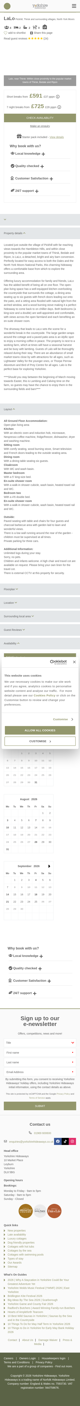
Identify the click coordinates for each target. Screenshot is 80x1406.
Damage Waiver (47, 1340)
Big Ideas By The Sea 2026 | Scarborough (33, 1299)
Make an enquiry (40, 126)
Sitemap (12, 1266)
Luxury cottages (17, 1238)
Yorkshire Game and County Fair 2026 (30, 1304)
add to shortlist (17, 32)
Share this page (43, 32)
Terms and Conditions (17, 1362)
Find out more (63, 1366)
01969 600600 (7, 6)
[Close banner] (74, 662)
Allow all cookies (40, 730)
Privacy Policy (63, 1094)
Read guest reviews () (26, 38)
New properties (17, 1230)
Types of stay (15, 1258)
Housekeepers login (53, 1358)
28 (36, 842)
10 (7, 827)
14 (7, 894)
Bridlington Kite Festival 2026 (25, 1295)
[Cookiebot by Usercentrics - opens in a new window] (51, 662)
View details (57, 137)
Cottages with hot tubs (21, 1246)
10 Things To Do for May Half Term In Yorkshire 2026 (39, 1324)
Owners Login (27, 1358)
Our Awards (15, 1262)
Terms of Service (37, 1098)
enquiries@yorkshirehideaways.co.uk (31, 1141)
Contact (12, 1340)
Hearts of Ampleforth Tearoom (25, 1312)
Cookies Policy (45, 695)
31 (36, 782)
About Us (27, 1340)
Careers (8, 1358)
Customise (60, 719)
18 (36, 894)
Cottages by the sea (20, 1250)
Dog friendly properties (21, 1242)
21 (7, 901)
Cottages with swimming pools (26, 1254)
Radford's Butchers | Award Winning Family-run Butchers (41, 1308)
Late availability (17, 1234)
